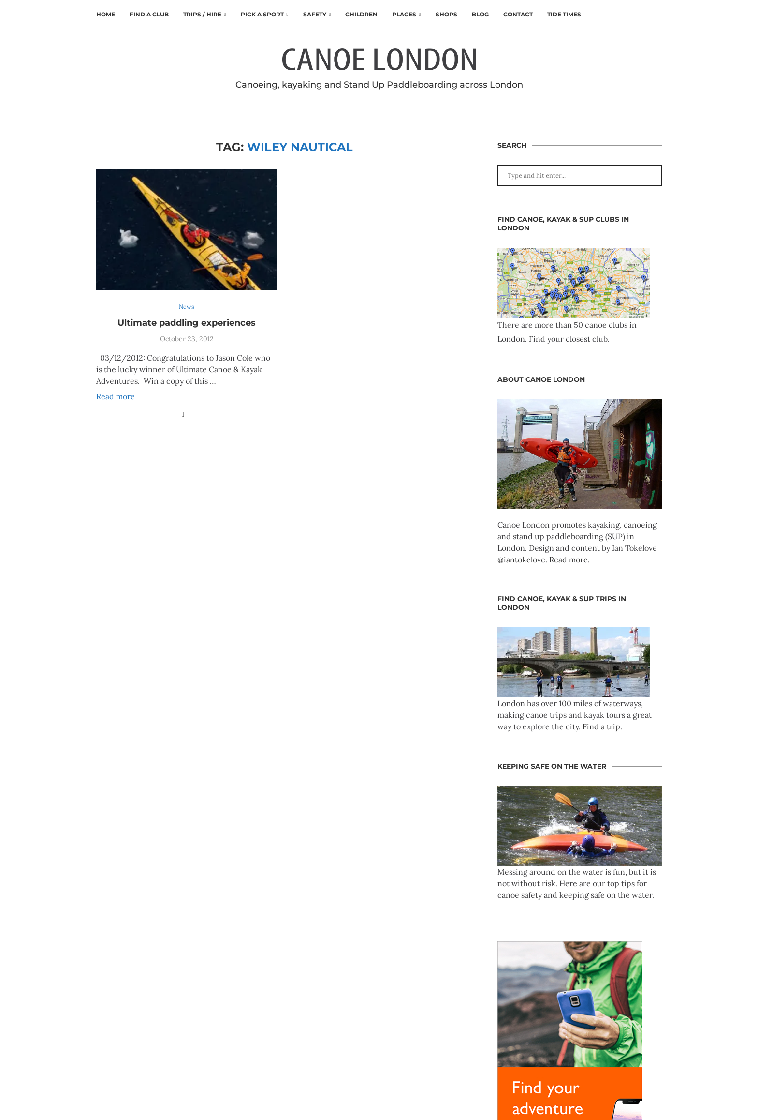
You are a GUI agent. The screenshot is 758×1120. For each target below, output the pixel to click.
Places (404, 14)
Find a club (149, 14)
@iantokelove (521, 559)
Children (361, 14)
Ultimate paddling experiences (186, 323)
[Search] (657, 14)
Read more (115, 397)
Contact (518, 14)
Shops (446, 14)
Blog (480, 14)
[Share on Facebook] (183, 414)
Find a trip (601, 726)
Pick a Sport (262, 14)
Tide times (564, 14)
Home (105, 14)
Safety (314, 14)
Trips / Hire (202, 14)
